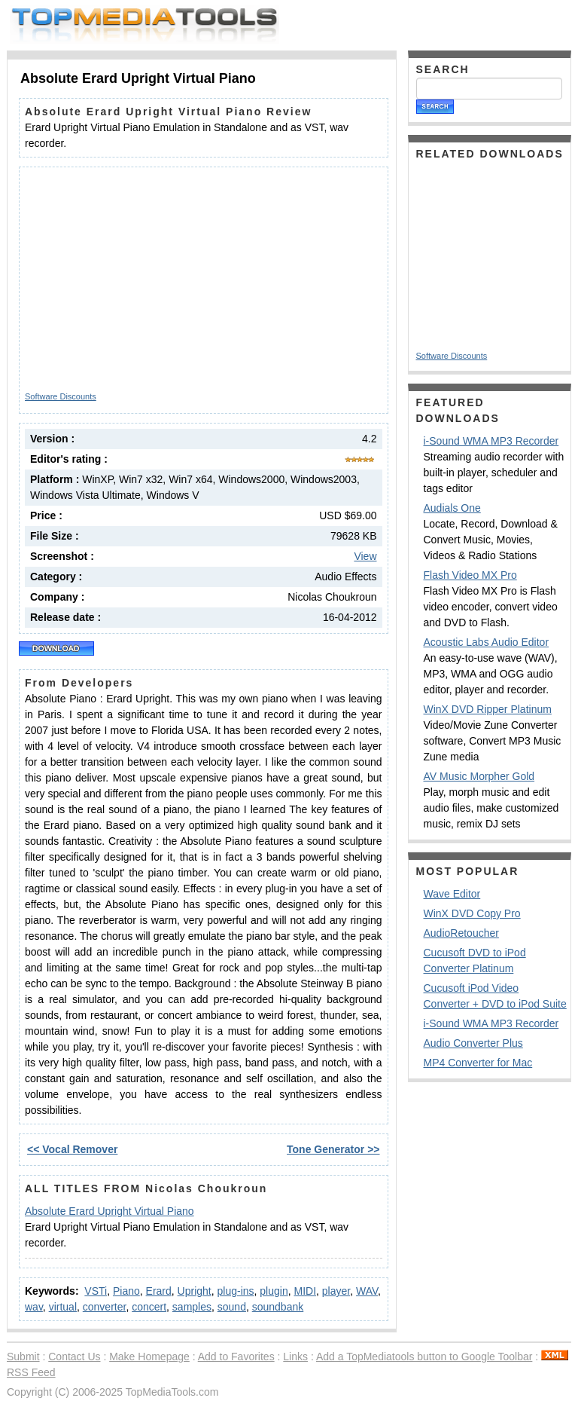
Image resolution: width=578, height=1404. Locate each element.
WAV (367, 1291)
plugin (273, 1291)
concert (149, 1307)
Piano (126, 1291)
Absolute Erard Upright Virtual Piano (109, 1211)
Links (295, 1356)
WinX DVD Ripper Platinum (488, 709)
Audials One (452, 508)
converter (104, 1307)
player (336, 1291)
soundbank (278, 1307)
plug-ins (236, 1291)
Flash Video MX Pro (470, 575)
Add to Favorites (236, 1356)
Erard (159, 1291)
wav (34, 1307)
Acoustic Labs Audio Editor (486, 642)
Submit (23, 1356)
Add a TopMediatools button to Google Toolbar (424, 1356)
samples (191, 1307)
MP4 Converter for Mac (478, 1063)
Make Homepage (149, 1356)
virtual (63, 1307)
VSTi (95, 1291)
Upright (194, 1291)
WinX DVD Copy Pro (472, 913)
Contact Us (74, 1356)
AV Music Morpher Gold (479, 776)
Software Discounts (60, 396)
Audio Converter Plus (473, 1043)
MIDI (305, 1291)
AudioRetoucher (461, 933)
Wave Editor (452, 894)
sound (232, 1307)
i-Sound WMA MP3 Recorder (491, 441)
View (365, 556)
